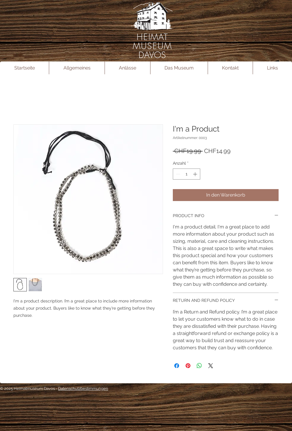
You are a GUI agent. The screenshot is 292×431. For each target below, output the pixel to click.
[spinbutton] (186, 174)
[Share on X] (210, 365)
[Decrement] (177, 174)
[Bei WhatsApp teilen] (199, 365)
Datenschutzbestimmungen (83, 388)
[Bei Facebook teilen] (176, 365)
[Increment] (195, 174)
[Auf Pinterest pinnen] (188, 365)
